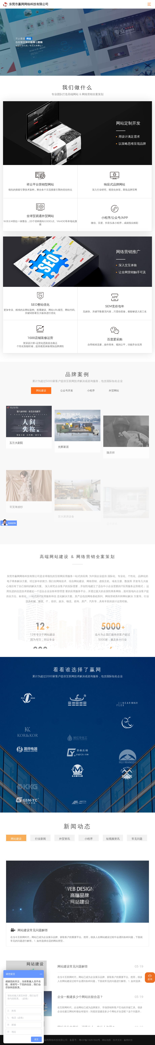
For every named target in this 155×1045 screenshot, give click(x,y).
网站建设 (41, 390)
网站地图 (106, 1040)
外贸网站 (114, 390)
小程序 (91, 390)
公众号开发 (66, 390)
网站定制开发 (128, 123)
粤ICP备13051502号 (89, 1040)
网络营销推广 (128, 251)
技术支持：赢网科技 (123, 1040)
